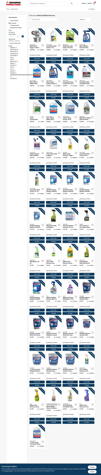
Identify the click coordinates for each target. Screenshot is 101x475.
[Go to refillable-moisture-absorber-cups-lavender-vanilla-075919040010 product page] (53, 369)
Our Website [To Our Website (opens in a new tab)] (92, 9)
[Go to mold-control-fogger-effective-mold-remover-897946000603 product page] (37, 46)
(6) (14, 51)
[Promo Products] (9, 20)
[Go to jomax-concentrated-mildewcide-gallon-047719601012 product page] (37, 118)
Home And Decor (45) (15, 43)
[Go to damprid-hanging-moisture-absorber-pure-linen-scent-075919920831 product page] (37, 226)
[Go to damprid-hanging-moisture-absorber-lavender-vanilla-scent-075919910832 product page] (87, 190)
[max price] (18, 36)
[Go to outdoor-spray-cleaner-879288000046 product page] (70, 118)
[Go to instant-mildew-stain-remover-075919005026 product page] (87, 261)
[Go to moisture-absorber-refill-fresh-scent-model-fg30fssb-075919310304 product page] (37, 333)
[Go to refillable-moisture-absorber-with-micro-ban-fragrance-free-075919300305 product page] (87, 297)
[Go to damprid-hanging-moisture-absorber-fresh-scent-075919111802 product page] (37, 297)
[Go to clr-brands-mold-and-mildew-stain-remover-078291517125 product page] (70, 406)
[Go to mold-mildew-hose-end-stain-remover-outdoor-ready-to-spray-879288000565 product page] (87, 46)
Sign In (84, 3)
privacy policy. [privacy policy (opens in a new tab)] (9, 471)
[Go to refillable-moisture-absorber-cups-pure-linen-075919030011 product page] (70, 369)
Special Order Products (16, 27)
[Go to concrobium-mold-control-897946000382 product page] (53, 46)
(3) (14, 55)
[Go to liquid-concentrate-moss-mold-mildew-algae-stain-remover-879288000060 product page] (37, 437)
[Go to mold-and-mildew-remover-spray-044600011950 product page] (53, 297)
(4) (14, 53)
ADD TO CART (37, 58)
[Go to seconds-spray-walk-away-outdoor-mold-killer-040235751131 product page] (70, 82)
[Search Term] (51, 3)
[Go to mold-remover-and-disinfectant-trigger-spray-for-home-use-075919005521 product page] (53, 261)
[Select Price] (23, 36)
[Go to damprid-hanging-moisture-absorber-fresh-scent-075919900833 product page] (70, 190)
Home (7, 9)
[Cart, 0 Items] (94, 3)
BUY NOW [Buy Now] (37, 62)
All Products (13, 23)
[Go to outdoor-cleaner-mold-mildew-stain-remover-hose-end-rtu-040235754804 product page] (37, 154)
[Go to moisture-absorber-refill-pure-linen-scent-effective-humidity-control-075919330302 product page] (70, 333)
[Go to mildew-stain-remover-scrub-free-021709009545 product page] (37, 406)
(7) (14, 49)
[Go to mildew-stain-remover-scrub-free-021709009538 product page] (70, 261)
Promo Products (14, 20)
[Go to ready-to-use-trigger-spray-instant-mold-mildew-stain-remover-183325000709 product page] (87, 226)
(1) (12, 59)
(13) (13, 47)
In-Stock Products (14, 25)
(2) (12, 57)
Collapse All (11, 40)
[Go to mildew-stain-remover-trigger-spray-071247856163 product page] (70, 154)
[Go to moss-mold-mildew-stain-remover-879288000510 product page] (53, 118)
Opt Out (92, 471)
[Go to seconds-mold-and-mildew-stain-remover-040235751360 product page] (87, 82)
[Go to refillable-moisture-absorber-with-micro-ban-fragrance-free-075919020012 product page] (87, 333)
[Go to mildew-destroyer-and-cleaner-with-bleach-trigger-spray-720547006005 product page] (87, 369)
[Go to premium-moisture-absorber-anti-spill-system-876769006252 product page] (70, 226)
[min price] (11, 36)
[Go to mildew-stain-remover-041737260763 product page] (87, 406)
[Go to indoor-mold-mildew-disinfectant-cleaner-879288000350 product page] (53, 154)
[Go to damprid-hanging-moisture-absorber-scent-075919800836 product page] (53, 190)
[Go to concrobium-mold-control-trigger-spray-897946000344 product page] (87, 154)
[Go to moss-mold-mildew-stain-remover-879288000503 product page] (37, 82)
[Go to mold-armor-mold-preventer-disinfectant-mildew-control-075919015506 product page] (87, 118)
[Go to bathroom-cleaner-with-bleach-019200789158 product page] (70, 297)
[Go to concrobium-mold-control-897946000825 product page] (37, 190)
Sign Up (90, 3)
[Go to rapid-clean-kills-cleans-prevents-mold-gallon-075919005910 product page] (70, 46)
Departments (14, 9)
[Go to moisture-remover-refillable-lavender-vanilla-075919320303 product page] (53, 333)
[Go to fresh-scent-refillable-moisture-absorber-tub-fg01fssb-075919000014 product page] (37, 369)
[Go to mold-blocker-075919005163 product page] (37, 261)
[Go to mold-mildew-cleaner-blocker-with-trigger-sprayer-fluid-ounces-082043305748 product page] (53, 406)
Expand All (17, 40)
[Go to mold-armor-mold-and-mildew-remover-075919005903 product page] (53, 226)
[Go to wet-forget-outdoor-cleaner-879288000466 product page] (53, 82)
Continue (92, 467)
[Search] (72, 3)
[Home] (13, 3)
